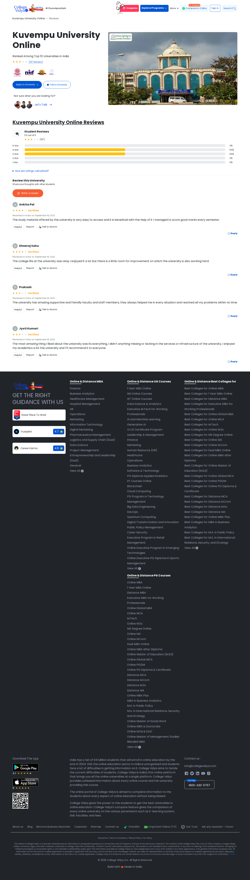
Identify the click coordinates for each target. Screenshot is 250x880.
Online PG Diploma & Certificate (149, 670)
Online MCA (135, 613)
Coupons (129, 8)
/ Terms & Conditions (118, 838)
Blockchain (134, 486)
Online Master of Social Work (146, 721)
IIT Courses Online (139, 481)
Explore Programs (154, 8)
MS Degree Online (139, 629)
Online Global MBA (139, 608)
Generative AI (136, 425)
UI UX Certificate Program (144, 430)
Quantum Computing (141, 517)
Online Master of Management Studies (153, 737)
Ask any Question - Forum (217, 826)
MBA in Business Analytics (144, 701)
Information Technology (86, 425)
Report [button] (30, 226)
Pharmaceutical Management (90, 435)
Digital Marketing (81, 430)
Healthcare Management (87, 399)
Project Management (84, 450)
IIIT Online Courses (139, 399)
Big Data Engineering (141, 507)
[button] (117, 68)
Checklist (131, 826)
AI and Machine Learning (143, 419)
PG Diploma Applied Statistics (147, 476)
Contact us (112, 826)
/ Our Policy (147, 838)
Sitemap (96, 826)
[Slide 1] (171, 99)
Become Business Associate (53, 826)
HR (71, 409)
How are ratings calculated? (32, 171)
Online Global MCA (140, 660)
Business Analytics (82, 394)
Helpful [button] (18, 227)
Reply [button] (233, 233)
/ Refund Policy (135, 838)
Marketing (77, 419)
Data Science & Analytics (144, 404)
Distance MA (135, 690)
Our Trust (189, 826)
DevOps (132, 512)
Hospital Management (85, 404)
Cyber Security (137, 532)
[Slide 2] (174, 99)
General (75, 466)
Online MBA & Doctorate (143, 726)
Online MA (134, 634)
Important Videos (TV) (160, 826)
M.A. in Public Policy (140, 706)
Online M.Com (136, 639)
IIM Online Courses (139, 394)
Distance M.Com (138, 680)
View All (77, 471)
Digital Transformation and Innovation (153, 522)
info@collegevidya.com (200, 766)
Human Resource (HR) (142, 450)
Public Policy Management (145, 527)
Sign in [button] (215, 8)
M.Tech (132, 618)
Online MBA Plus (138, 695)
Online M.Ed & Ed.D (139, 731)
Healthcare (135, 455)
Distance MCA (136, 675)
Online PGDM (136, 665)
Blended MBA (136, 742)
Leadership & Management (145, 435)
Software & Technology (143, 471)
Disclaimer (103, 838)
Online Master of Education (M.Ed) (150, 654)
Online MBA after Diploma (144, 649)
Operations (77, 414)
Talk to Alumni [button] (47, 226)
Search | (229, 8)
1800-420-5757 (198, 783)
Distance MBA (136, 593)
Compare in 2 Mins (194, 7)
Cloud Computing (139, 491)
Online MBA (135, 582)
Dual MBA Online (138, 644)
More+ (233, 854)
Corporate (80, 826)
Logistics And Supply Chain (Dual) (92, 440)
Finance (75, 388)
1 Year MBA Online (139, 388)
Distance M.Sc (136, 685)
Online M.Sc (135, 624)
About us (17, 826)
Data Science (79, 445)
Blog (29, 826)
